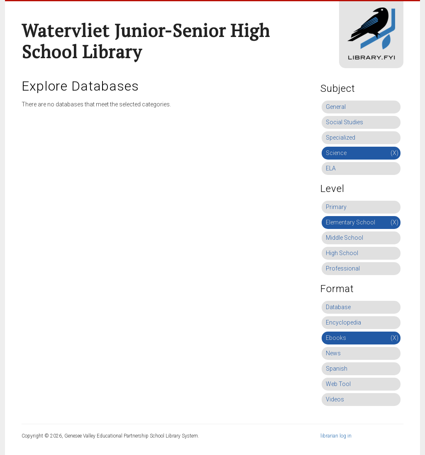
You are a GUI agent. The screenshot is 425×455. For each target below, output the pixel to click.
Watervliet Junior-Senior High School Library (146, 41)
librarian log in (336, 436)
